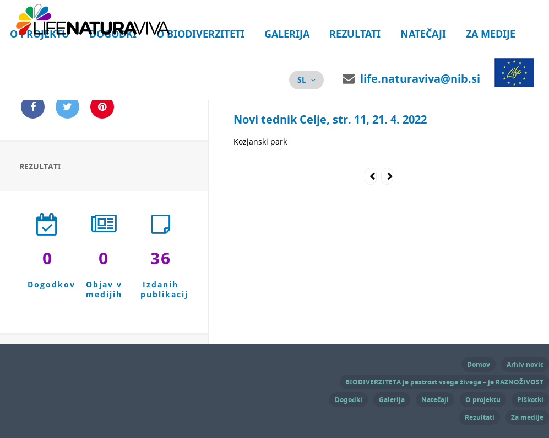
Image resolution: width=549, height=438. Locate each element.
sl (301, 79)
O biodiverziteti (200, 34)
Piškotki (530, 399)
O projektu (483, 399)
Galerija (286, 34)
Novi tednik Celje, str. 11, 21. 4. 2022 (330, 119)
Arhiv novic (525, 364)
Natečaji (423, 34)
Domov (478, 364)
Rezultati (355, 34)
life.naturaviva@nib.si (420, 78)
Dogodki (348, 399)
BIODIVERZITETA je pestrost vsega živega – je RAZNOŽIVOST (444, 382)
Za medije (490, 34)
